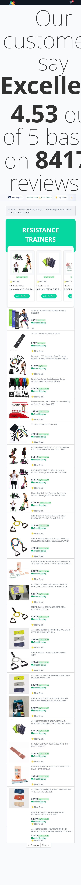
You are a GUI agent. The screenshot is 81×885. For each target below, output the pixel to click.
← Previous (33, 814)
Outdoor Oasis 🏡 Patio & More (38, 197)
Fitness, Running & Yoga (31, 209)
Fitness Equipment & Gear (58, 209)
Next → (45, 814)
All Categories (15, 197)
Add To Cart (22, 296)
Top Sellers (61, 197)
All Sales (12, 209)
